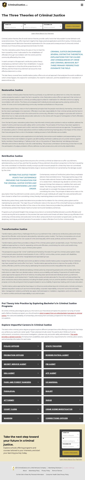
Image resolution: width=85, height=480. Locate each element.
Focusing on (48, 24)
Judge (49, 400)
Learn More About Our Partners (42, 33)
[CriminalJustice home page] (4, 5)
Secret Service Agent (15, 364)
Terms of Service (57, 470)
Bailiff (49, 391)
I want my (8, 24)
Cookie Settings (69, 468)
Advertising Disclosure (55, 468)
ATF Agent (51, 373)
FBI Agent (51, 364)
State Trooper (54, 346)
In (25, 24)
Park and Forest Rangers (17, 382)
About (25, 470)
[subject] (52, 26)
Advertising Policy (34, 470)
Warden (8, 418)
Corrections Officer (57, 418)
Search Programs (73, 26)
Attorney (9, 400)
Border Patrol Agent (57, 355)
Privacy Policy (46, 470)
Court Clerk (10, 409)
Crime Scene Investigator (59, 409)
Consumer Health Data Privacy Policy (57, 474)
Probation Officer (14, 355)
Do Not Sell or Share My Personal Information (30, 474)
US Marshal (52, 382)
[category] (33, 26)
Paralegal (9, 391)
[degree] (13, 26)
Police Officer (11, 346)
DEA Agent (9, 373)
